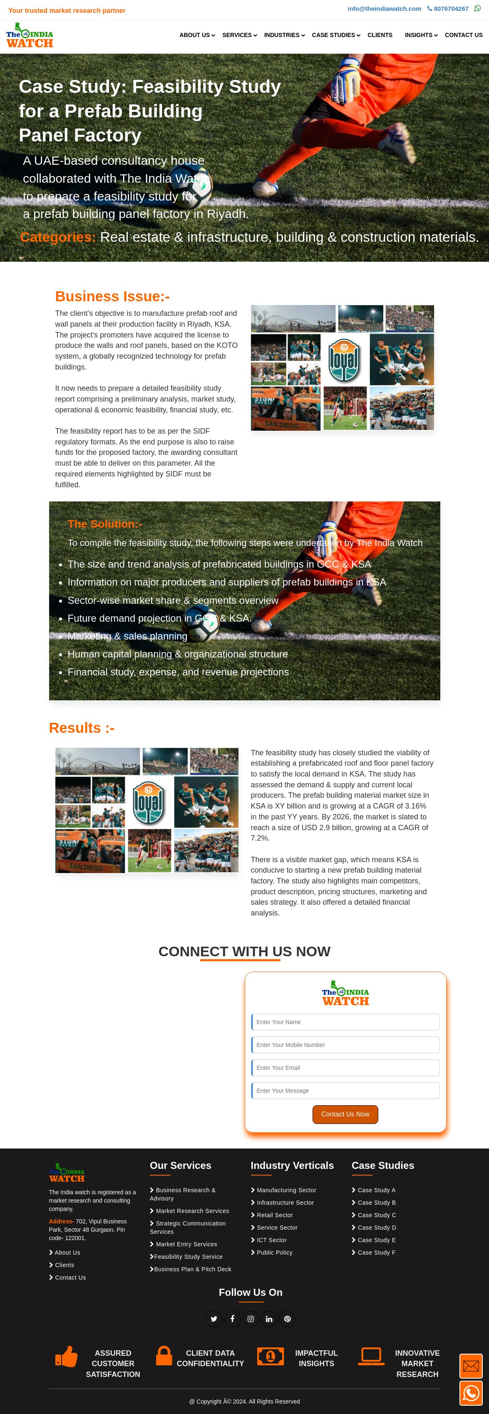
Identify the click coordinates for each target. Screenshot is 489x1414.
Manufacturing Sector (284, 1190)
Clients (61, 1265)
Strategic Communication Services (188, 1227)
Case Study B (374, 1202)
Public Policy (272, 1252)
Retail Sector (272, 1215)
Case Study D (374, 1227)
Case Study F (374, 1252)
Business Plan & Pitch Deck (190, 1269)
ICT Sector (269, 1240)
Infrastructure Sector (282, 1202)
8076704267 (448, 8)
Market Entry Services (183, 1244)
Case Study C (374, 1215)
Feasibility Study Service (186, 1256)
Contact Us (67, 1277)
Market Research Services (189, 1211)
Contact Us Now (345, 1114)
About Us (65, 1252)
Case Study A (374, 1190)
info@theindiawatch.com (384, 8)
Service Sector (274, 1227)
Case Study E (374, 1240)
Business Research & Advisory (183, 1194)
